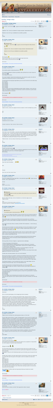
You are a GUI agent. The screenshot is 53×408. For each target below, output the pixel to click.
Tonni (5, 384)
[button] (36, 21)
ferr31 (39, 110)
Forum (9, 12)
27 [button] (49, 21)
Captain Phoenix (6, 189)
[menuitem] (3, 15)
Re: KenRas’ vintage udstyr (9, 23)
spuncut (5, 146)
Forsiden (5, 12)
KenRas (40, 45)
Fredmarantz (40, 23)
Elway (39, 122)
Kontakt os (22, 12)
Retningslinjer (15, 12)
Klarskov (40, 312)
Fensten (5, 160)
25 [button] (45, 21)
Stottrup (5, 176)
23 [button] (41, 21)
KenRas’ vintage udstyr (8, 19)
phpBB (23, 402)
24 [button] (43, 21)
